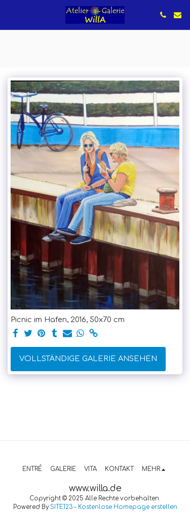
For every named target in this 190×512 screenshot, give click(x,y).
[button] (11, 14)
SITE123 (61, 507)
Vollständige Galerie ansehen (88, 359)
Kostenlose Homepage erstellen (127, 507)
